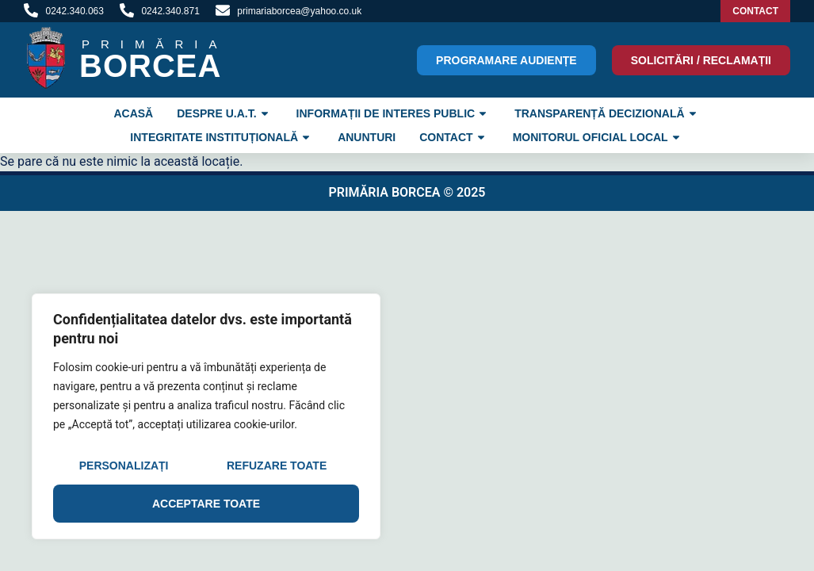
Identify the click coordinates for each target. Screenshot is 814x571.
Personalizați (124, 465)
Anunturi (367, 137)
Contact (453, 137)
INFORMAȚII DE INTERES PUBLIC (393, 113)
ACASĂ (133, 113)
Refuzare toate (277, 465)
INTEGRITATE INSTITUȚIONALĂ (222, 137)
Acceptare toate (206, 503)
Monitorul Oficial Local (598, 137)
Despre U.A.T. (224, 113)
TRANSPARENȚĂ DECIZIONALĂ (607, 113)
